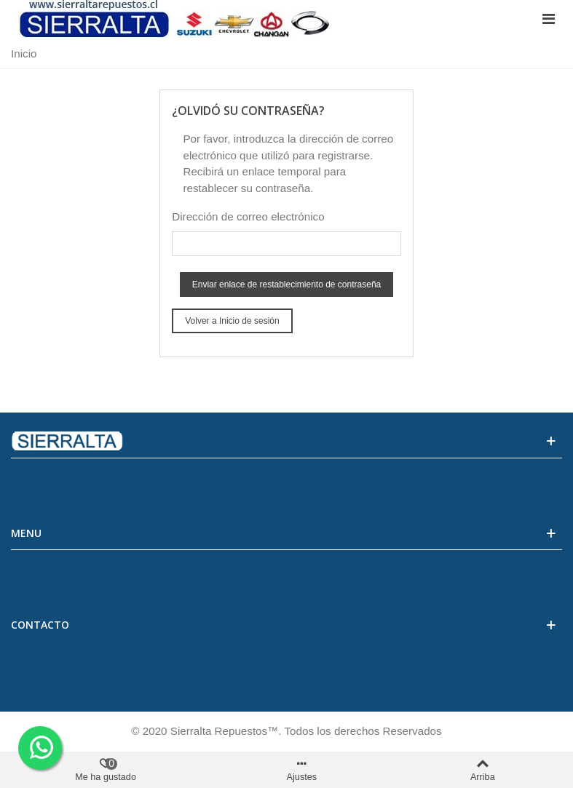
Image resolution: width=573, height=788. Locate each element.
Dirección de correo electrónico (248, 216)
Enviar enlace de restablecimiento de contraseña (287, 284)
